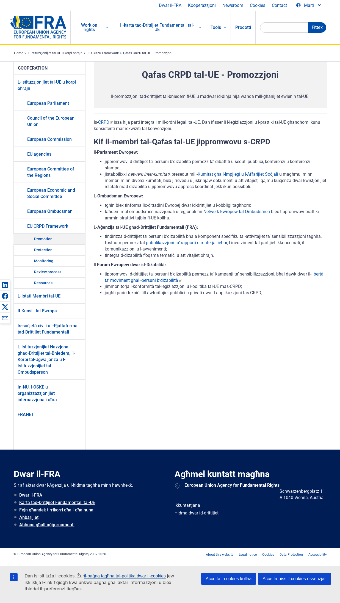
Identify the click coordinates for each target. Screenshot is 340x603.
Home (18, 53)
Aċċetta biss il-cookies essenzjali (294, 578)
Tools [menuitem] (216, 27)
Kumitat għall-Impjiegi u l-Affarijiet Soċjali (238, 174)
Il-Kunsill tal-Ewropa (37, 310)
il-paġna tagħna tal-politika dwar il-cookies (125, 576)
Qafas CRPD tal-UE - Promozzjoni (147, 53)
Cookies (257, 5)
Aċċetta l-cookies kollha (228, 578)
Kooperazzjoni (202, 5)
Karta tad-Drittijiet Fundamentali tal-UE (57, 502)
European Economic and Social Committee (51, 193)
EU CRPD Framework (103, 53)
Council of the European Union (50, 121)
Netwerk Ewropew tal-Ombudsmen (236, 211)
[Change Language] (308, 5)
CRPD (103, 122)
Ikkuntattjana (187, 505)
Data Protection (291, 555)
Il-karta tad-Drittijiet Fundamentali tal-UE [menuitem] (157, 27)
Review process (47, 272)
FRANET (26, 414)
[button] (5, 284)
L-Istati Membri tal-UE (39, 296)
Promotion (43, 239)
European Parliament (48, 103)
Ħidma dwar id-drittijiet (197, 513)
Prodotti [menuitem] (243, 27)
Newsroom (232, 5)
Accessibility (317, 555)
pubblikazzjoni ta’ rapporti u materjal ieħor (186, 242)
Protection (43, 250)
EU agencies (39, 154)
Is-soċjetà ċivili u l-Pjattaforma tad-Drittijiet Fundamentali (48, 329)
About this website (219, 555)
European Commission (49, 139)
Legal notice (248, 555)
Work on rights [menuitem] (89, 27)
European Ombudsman (50, 211)
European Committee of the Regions (50, 172)
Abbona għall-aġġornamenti (46, 524)
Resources (43, 283)
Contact (279, 5)
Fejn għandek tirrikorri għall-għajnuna (56, 510)
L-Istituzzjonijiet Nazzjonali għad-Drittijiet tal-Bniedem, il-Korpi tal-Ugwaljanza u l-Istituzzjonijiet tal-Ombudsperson (46, 359)
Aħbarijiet (28, 517)
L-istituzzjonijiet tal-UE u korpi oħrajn (55, 53)
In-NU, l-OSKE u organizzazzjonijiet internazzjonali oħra (37, 393)
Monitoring (43, 261)
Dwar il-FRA (170, 5)
